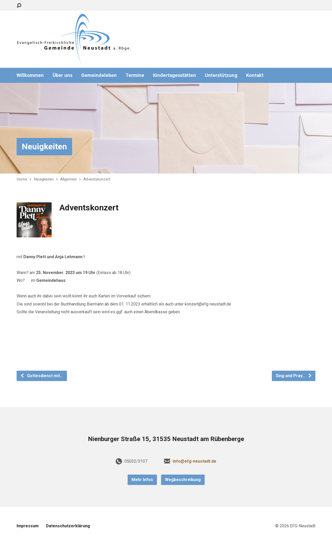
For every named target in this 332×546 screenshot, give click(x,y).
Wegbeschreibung (183, 479)
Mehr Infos (142, 479)
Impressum (28, 525)
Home (22, 179)
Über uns (62, 75)
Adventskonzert (96, 179)
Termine (135, 75)
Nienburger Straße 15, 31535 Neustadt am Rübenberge (166, 439)
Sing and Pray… (294, 375)
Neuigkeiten (44, 146)
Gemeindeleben (99, 75)
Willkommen (30, 75)
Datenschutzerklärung (68, 525)
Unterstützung (221, 75)
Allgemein (68, 179)
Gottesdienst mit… (41, 375)
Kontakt (255, 75)
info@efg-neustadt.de (194, 461)
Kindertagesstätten (174, 75)
